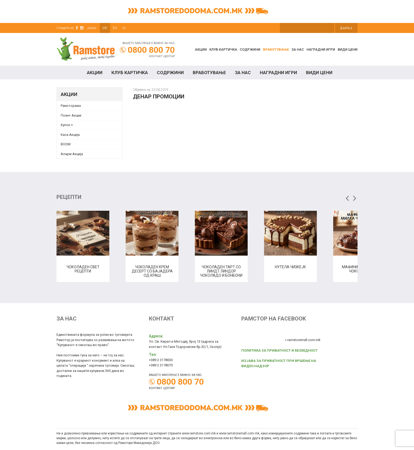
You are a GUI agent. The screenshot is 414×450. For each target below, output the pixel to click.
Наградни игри (321, 49)
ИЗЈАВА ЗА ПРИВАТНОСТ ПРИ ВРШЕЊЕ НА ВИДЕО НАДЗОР (278, 363)
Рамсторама (71, 106)
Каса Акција (70, 135)
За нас (297, 49)
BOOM (65, 144)
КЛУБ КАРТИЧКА (223, 49)
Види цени (347, 49)
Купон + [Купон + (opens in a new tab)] (67, 125)
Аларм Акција (72, 154)
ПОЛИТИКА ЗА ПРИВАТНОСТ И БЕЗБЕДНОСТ (279, 350)
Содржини (250, 49)
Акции (201, 49)
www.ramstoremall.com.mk (239, 433)
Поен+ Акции (71, 115)
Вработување (276, 49)
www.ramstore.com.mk (199, 433)
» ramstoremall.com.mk (303, 340)
